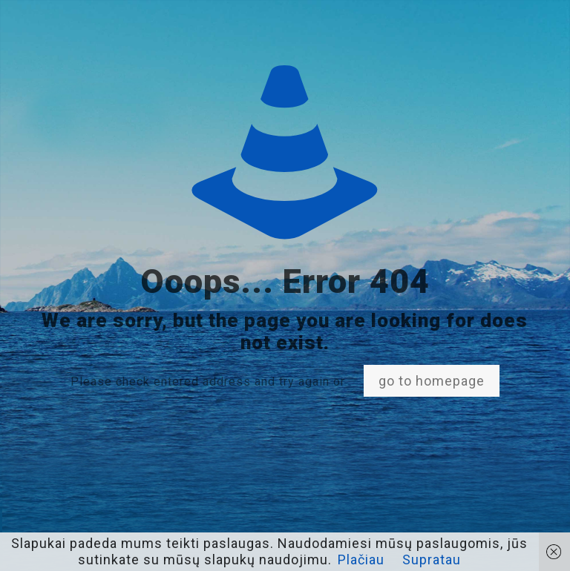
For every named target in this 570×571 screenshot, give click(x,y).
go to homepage (432, 381)
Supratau (431, 559)
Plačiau (361, 559)
